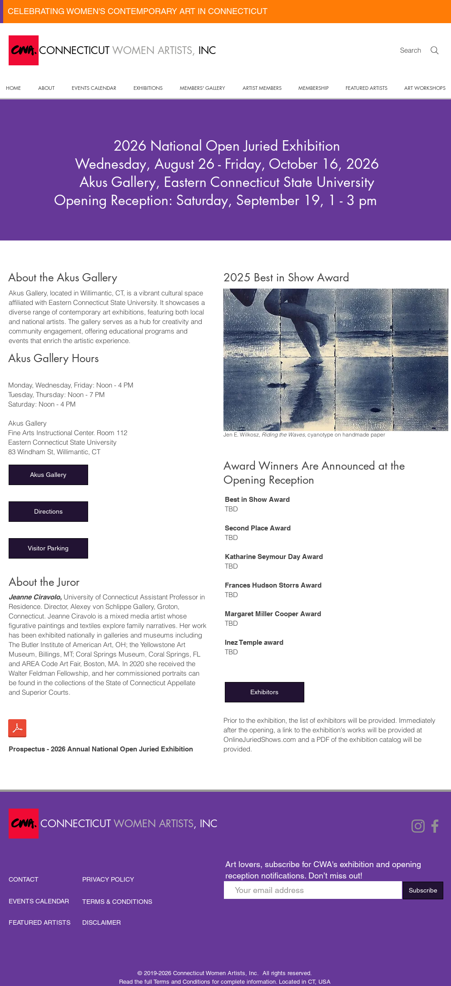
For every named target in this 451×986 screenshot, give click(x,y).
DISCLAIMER (101, 922)
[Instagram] (418, 826)
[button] (46, 88)
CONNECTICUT (77, 823)
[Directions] (48, 511)
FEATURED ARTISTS (39, 922)
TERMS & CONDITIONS (117, 901)
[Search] (434, 50)
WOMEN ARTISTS (153, 823)
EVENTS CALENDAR (39, 901)
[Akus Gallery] (48, 475)
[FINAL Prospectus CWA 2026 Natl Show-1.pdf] (17, 729)
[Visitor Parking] (48, 548)
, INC (205, 823)
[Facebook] (435, 826)
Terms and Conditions (182, 981)
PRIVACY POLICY (108, 879)
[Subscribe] (423, 890)
